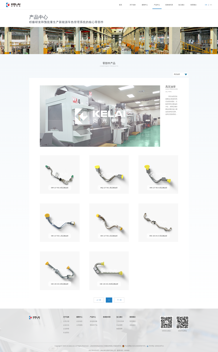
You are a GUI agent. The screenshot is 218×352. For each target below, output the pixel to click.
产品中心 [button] (157, 5)
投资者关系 (106, 317)
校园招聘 (119, 328)
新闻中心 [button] (145, 5)
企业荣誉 (66, 328)
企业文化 (66, 325)
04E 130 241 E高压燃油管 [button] (59, 284)
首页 (120, 5)
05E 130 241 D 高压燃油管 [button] (158, 236)
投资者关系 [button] (169, 5)
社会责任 (66, 332)
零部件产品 (93, 325)
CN (206, 5)
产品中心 (93, 317)
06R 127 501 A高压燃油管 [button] (59, 187)
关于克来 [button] (133, 5)
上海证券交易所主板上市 (107, 350)
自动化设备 (93, 321)
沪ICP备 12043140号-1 (155, 346)
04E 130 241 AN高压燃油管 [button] (109, 284)
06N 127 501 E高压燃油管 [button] (158, 187)
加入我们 (119, 317)
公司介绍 (66, 321)
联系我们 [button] (193, 5)
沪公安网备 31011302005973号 (133, 346)
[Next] (119, 300)
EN (211, 5)
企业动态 (79, 321)
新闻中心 (79, 317)
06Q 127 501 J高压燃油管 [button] (109, 187)
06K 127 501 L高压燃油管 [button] (59, 236)
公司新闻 (79, 325)
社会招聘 (119, 325)
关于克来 (66, 317)
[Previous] (99, 300)
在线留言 (133, 325)
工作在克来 (120, 321)
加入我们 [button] (181, 5)
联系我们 (133, 317)
